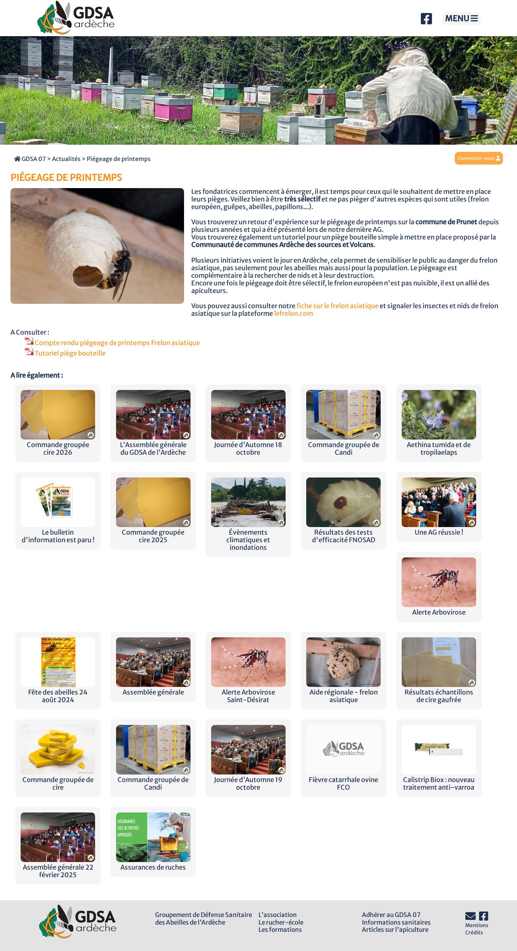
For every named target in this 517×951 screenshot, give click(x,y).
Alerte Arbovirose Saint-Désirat (248, 692)
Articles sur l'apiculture (395, 930)
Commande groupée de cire (58, 779)
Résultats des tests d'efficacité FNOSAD (343, 532)
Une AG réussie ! (439, 528)
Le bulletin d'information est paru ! (58, 532)
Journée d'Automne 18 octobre (248, 445)
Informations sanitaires (396, 922)
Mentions (476, 925)
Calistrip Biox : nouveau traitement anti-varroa (439, 779)
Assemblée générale (153, 688)
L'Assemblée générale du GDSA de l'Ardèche (153, 445)
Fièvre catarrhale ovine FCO (343, 779)
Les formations (280, 930)
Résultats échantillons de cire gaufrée (439, 692)
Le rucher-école (280, 922)
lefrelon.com (293, 314)
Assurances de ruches (153, 863)
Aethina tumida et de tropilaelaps (439, 445)
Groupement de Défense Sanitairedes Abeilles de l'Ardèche (203, 918)
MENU (461, 18)
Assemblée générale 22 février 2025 (58, 867)
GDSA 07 (30, 158)
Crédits (474, 932)
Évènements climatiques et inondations (248, 536)
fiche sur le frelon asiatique (337, 306)
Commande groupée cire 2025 (153, 532)
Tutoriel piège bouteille (65, 353)
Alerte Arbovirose (439, 608)
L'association (277, 915)
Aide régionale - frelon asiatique (343, 692)
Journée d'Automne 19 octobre (248, 779)
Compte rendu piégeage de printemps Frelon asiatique (112, 343)
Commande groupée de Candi (343, 445)
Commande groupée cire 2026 (58, 445)
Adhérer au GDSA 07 (391, 915)
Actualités (66, 158)
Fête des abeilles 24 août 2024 (58, 692)
